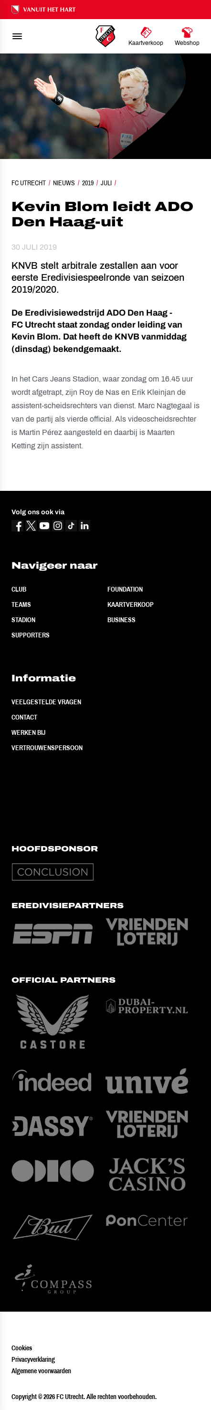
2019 (88, 183)
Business (121, 619)
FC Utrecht (28, 183)
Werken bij (28, 732)
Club (18, 589)
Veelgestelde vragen (46, 702)
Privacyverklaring (33, 1359)
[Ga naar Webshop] (187, 36)
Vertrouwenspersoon (47, 747)
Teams (21, 604)
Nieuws (64, 183)
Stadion (23, 619)
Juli (106, 183)
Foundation (125, 589)
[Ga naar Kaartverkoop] (145, 36)
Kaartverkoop (130, 604)
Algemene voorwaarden (41, 1371)
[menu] (17, 36)
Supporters (30, 635)
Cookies (21, 1348)
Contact (24, 717)
